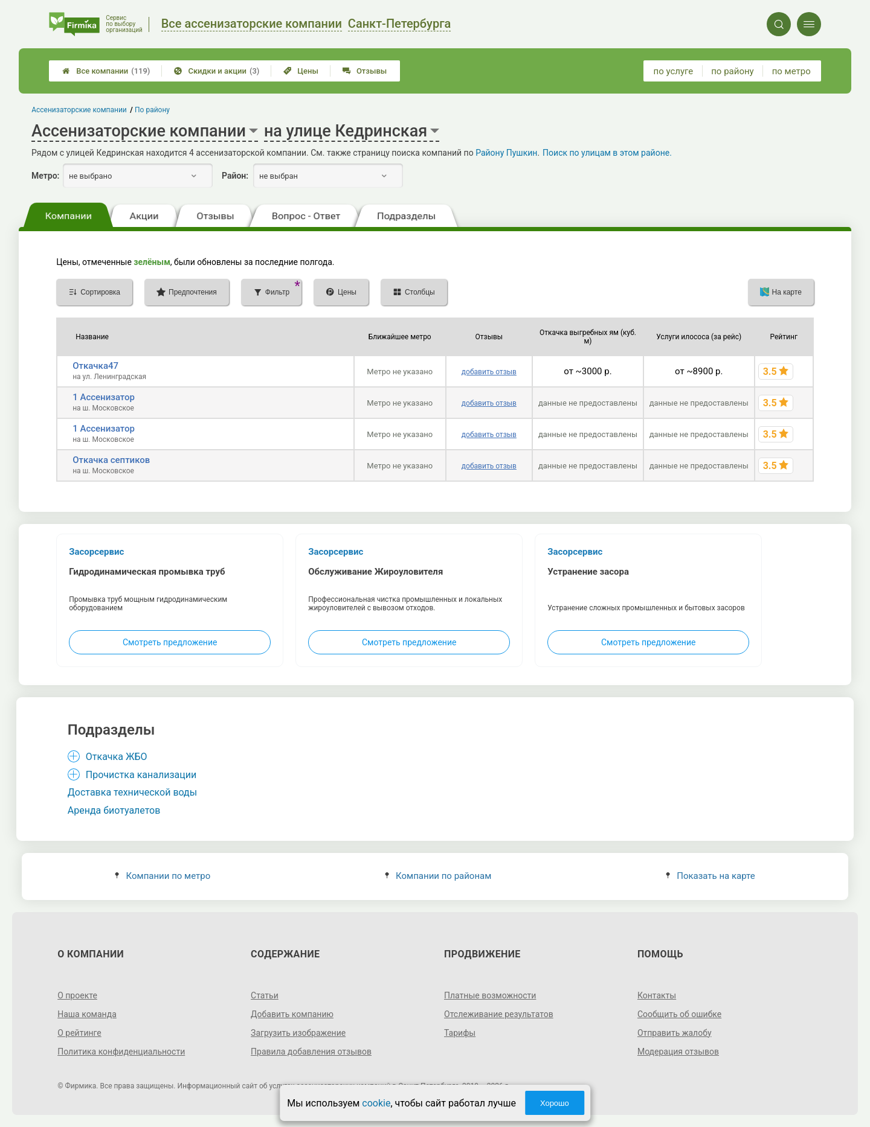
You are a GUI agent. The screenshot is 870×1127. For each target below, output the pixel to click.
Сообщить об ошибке (679, 1014)
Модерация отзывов (678, 1051)
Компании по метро (162, 875)
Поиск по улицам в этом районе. (607, 153)
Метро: (45, 175)
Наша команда (87, 1014)
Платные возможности (490, 995)
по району (732, 71)
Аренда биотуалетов (114, 810)
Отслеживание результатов (498, 1014)
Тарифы (459, 1033)
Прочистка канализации (141, 775)
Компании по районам (438, 875)
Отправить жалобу (674, 1033)
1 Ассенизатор (103, 397)
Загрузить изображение (298, 1033)
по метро (791, 71)
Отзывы (365, 70)
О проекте (77, 995)
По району (152, 110)
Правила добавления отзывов (311, 1051)
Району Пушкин (506, 153)
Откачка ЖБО (116, 756)
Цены (300, 70)
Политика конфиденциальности (121, 1051)
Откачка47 (95, 365)
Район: (235, 175)
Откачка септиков (111, 460)
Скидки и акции (216, 70)
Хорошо (554, 1103)
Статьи (265, 995)
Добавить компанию (292, 1014)
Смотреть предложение (170, 642)
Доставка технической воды (132, 792)
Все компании (106, 70)
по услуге (674, 71)
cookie (376, 1103)
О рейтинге (79, 1033)
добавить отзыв (489, 372)
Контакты (656, 995)
